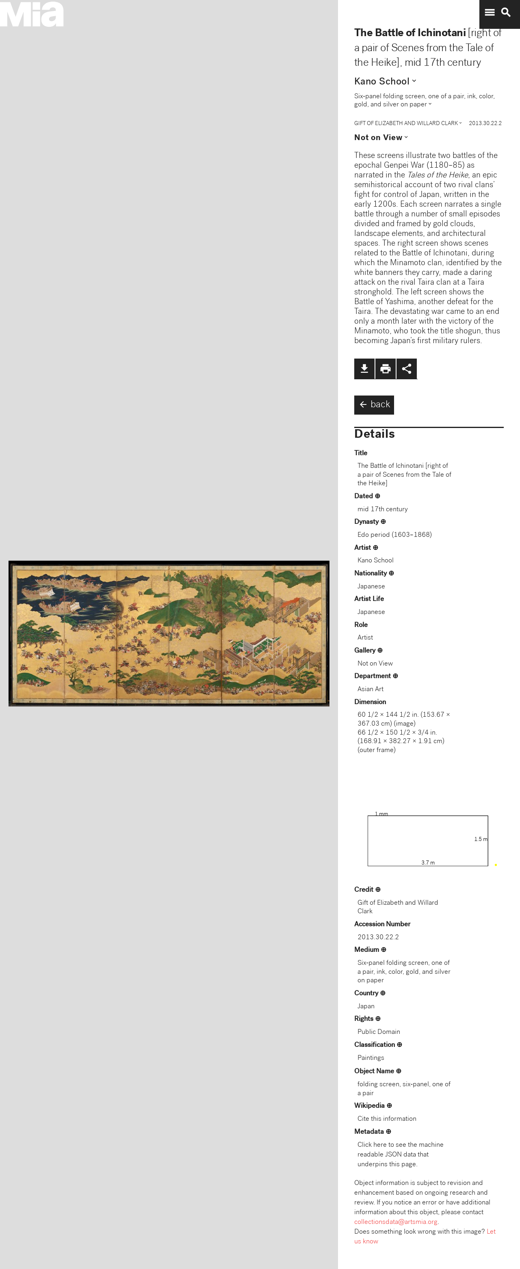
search (506, 12)
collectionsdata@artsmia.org (396, 1222)
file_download (364, 369)
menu (489, 12)
